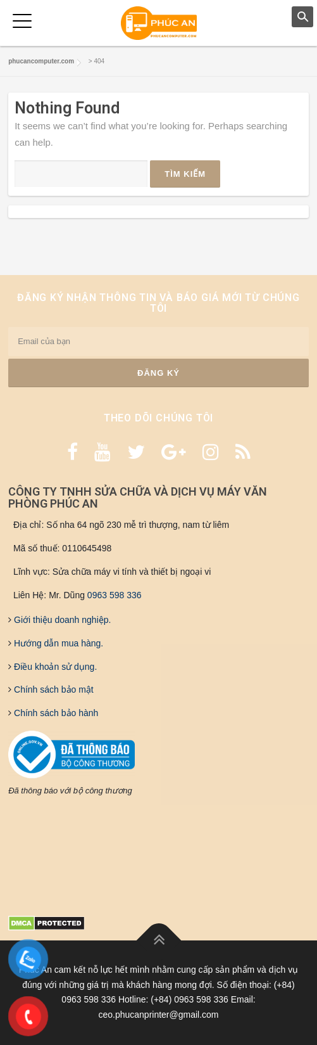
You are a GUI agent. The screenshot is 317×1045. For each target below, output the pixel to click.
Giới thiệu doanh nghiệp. (61, 620)
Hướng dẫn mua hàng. (57, 643)
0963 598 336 (114, 595)
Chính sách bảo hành (54, 713)
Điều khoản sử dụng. (54, 667)
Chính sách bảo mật (52, 689)
